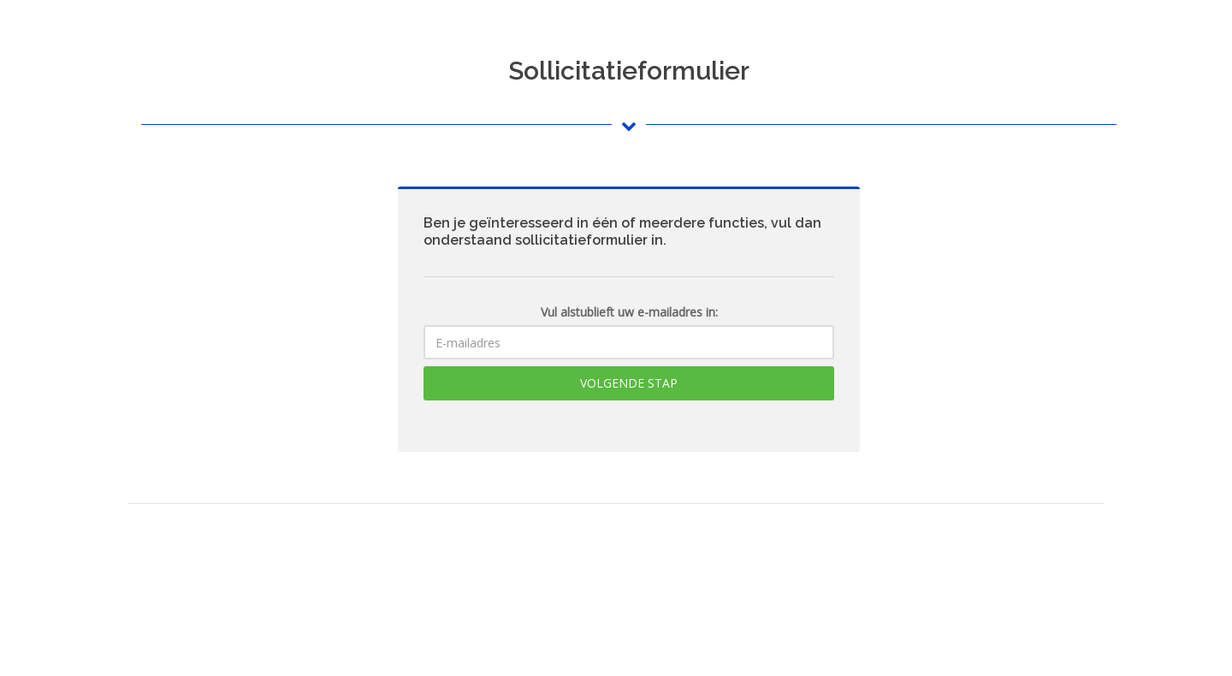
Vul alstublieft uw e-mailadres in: (629, 312)
